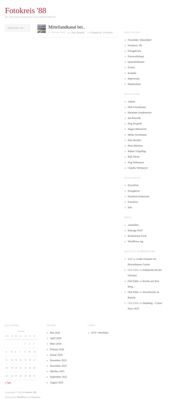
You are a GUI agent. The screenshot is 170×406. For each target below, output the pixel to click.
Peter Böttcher (135, 145)
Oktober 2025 (57, 371)
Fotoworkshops (136, 56)
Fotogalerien (134, 50)
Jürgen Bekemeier (137, 129)
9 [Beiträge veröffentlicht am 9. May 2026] (29, 352)
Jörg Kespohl (78, 32)
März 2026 (55, 343)
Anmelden (133, 224)
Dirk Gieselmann (137, 107)
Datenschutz (134, 84)
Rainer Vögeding (137, 151)
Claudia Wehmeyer (138, 167)
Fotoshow (108, 32)
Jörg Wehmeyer (136, 162)
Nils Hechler (134, 140)
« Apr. (8, 382)
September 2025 (58, 376)
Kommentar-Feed (137, 235)
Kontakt (132, 73)
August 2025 (57, 382)
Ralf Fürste (134, 156)
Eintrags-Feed (135, 230)
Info (130, 207)
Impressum (133, 78)
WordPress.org (135, 241)
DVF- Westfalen (99, 332)
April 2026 (55, 338)
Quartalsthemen (136, 61)
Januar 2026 (56, 354)
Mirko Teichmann (137, 134)
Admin (131, 101)
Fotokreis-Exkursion (139, 196)
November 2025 (58, 365)
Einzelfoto (133, 185)
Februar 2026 (57, 349)
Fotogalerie (96, 32)
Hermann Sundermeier (140, 112)
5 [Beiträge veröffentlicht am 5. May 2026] (11, 352)
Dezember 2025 (58, 360)
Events (131, 67)
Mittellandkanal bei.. (66, 27)
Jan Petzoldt (134, 118)
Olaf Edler (133, 281)
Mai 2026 (55, 332)
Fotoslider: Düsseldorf (140, 39)
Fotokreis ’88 (135, 45)
